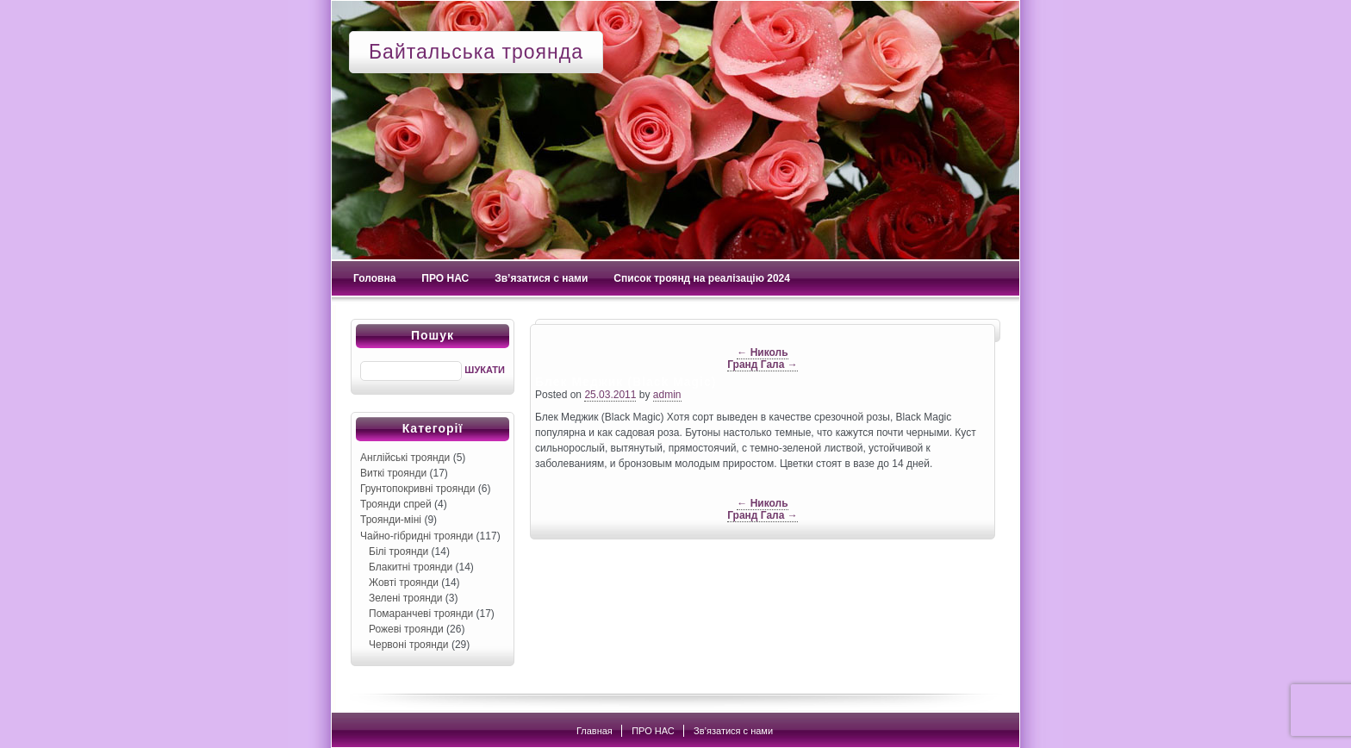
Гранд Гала (762, 364)
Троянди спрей (396, 504)
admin (667, 395)
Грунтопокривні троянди (418, 489)
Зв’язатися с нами (541, 278)
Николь (762, 352)
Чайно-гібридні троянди (416, 536)
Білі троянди (398, 551)
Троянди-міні (390, 520)
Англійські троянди (405, 458)
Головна (374, 278)
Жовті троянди (404, 583)
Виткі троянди (393, 473)
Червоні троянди (409, 645)
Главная (594, 731)
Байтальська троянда (476, 52)
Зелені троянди (406, 598)
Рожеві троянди (406, 629)
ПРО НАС (445, 278)
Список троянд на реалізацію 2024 (701, 278)
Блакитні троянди (410, 567)
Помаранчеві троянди (421, 614)
